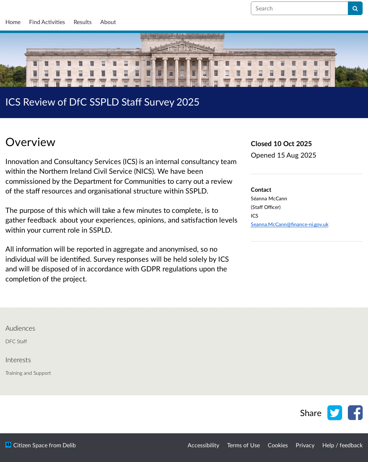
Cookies (278, 445)
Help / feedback (342, 445)
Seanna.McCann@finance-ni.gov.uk (289, 224)
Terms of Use (243, 445)
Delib (69, 445)
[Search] (355, 8)
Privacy (305, 445)
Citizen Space (30, 445)
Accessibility (203, 445)
